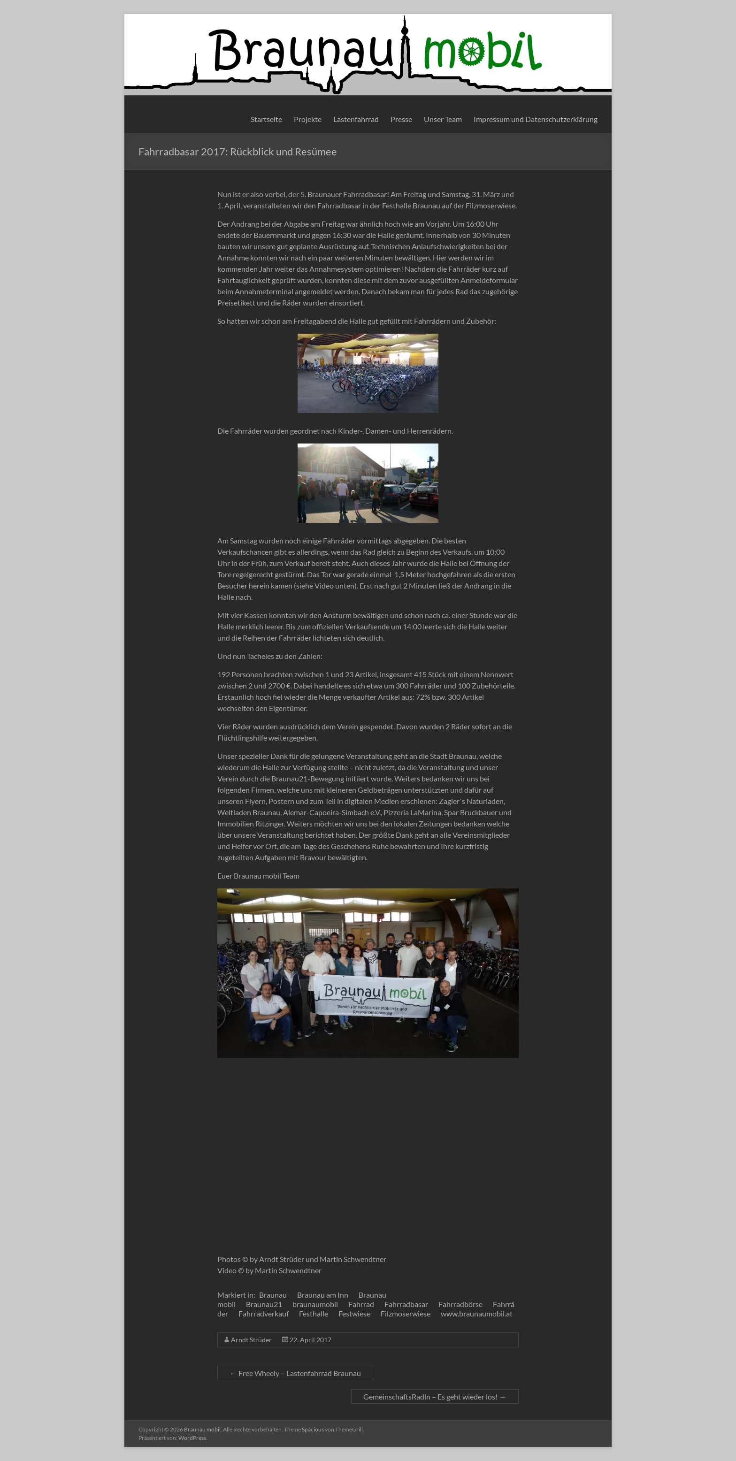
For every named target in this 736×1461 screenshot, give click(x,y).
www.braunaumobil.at (477, 1313)
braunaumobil (315, 1304)
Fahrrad (361, 1304)
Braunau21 (264, 1304)
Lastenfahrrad (356, 119)
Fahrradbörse (460, 1304)
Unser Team (443, 119)
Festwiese (354, 1313)
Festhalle (313, 1313)
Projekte (308, 119)
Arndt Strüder (251, 1340)
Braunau (273, 1294)
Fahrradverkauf (263, 1313)
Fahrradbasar (406, 1304)
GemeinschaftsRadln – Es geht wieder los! (434, 1396)
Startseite (266, 119)
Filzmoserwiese (405, 1313)
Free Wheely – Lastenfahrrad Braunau (295, 1373)
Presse (401, 119)
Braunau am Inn (322, 1294)
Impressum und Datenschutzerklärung (536, 119)
